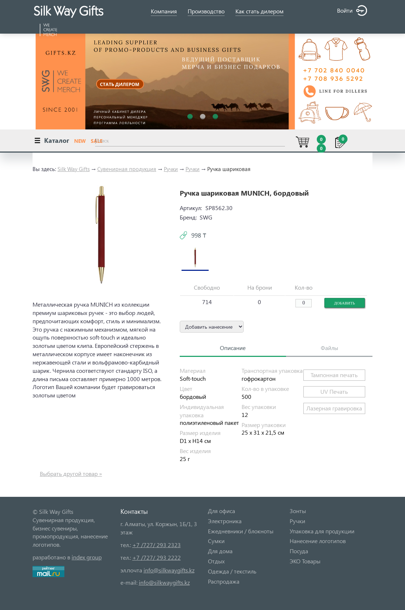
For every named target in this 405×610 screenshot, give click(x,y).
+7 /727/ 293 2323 (156, 545)
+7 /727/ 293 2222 (156, 557)
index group (87, 557)
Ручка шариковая (229, 168)
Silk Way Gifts (73, 168)
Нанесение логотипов (318, 541)
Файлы (329, 347)
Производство (206, 11)
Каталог (56, 140)
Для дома (220, 551)
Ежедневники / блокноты (240, 531)
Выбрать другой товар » (71, 473)
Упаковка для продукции (322, 531)
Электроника (225, 521)
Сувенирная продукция (126, 168)
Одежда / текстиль (232, 571)
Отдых (216, 561)
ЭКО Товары (305, 561)
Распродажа (223, 581)
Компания (164, 11)
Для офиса (221, 511)
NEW (80, 140)
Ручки (171, 168)
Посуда (299, 551)
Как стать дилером (259, 11)
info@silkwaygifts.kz (169, 570)
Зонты (298, 511)
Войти (352, 10)
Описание (233, 347)
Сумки (216, 541)
